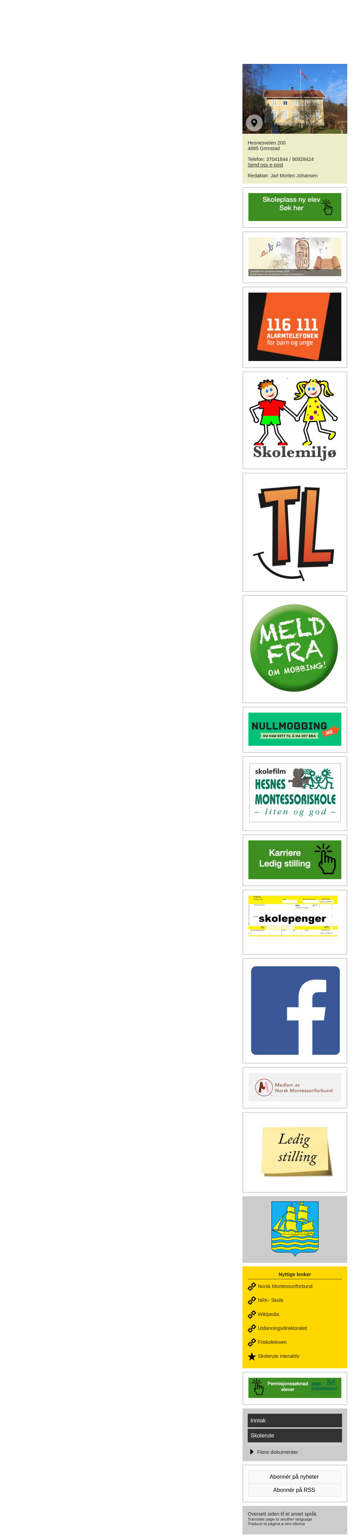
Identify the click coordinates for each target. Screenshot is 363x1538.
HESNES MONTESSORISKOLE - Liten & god (132, 21)
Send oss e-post (265, 165)
